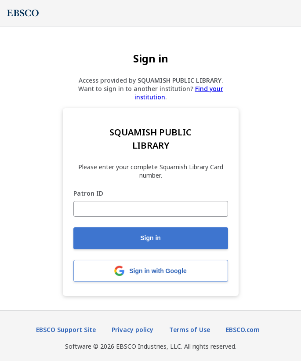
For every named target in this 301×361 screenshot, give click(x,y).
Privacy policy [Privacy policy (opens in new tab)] (132, 329)
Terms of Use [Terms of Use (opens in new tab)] (189, 329)
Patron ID (88, 193)
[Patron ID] (150, 209)
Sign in (150, 237)
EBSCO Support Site (66, 329)
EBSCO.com (243, 329)
